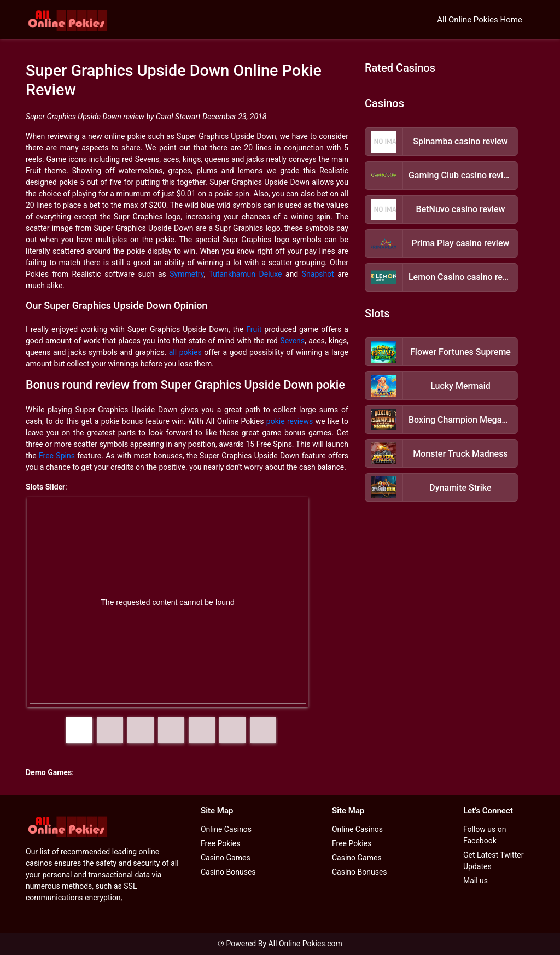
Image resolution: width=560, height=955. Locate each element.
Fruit (253, 329)
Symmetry (186, 274)
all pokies (185, 352)
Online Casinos (226, 829)
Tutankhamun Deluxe (245, 274)
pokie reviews (289, 421)
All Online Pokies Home (479, 20)
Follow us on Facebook (484, 835)
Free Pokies (220, 843)
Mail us (475, 880)
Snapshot (318, 274)
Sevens (292, 340)
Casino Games (225, 857)
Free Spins (57, 455)
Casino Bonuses (228, 871)
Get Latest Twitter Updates (493, 861)
